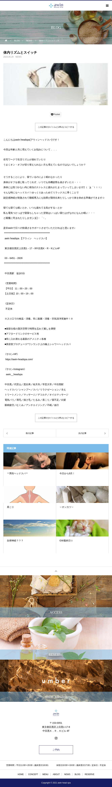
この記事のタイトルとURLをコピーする (56, 127)
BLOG (77, 774)
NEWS (18, 57)
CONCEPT (33, 774)
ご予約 (56, 749)
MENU (45, 774)
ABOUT (56, 774)
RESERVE (89, 774)
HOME (21, 774)
